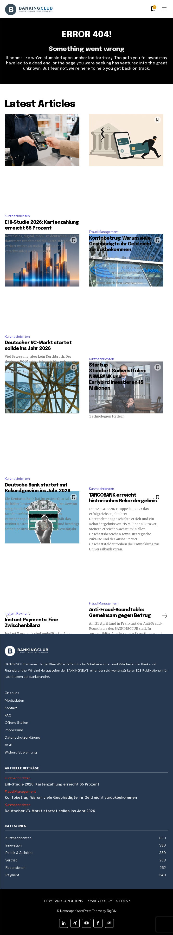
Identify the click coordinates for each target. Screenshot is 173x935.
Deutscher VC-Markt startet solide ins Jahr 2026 (50, 811)
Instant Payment (17, 613)
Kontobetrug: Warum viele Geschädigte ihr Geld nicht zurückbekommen (120, 244)
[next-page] (164, 615)
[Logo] (86, 651)
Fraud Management (104, 232)
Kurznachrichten (17, 216)
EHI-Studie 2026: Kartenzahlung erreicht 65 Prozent (52, 784)
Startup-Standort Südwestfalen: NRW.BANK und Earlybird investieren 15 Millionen (117, 377)
